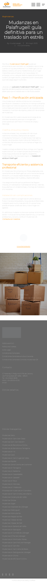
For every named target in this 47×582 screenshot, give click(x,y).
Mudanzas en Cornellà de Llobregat (15, 533)
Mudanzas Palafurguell (11, 510)
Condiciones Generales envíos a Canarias (17, 356)
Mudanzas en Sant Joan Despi (13, 439)
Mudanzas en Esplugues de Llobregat (16, 552)
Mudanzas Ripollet (9, 461)
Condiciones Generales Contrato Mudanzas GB (20, 360)
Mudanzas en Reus (9, 481)
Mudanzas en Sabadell (10, 478)
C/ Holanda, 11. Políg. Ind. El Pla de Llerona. (17, 374)
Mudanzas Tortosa (9, 500)
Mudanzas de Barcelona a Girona (14, 445)
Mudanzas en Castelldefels (12, 474)
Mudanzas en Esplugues (11, 530)
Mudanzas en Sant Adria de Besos (15, 549)
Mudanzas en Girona (10, 556)
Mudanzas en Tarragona (11, 468)
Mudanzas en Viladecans (11, 487)
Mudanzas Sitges (8, 504)
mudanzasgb (15, 43)
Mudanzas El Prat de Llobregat (13, 536)
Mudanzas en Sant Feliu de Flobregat (16, 543)
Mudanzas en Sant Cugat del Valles (15, 458)
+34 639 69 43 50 (13, 380)
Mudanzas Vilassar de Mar (12, 520)
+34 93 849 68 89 (11, 378)
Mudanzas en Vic (8, 452)
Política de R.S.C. (8, 343)
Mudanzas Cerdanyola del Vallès (14, 497)
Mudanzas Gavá (8, 455)
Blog (4, 16)
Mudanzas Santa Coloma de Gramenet (17, 465)
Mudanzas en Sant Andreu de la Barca (16, 494)
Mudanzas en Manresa (11, 484)
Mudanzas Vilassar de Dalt (12, 523)
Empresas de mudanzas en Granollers (16, 491)
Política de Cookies (9, 347)
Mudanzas (10, 16)
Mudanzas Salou (8, 435)
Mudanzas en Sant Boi (10, 546)
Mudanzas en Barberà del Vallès (14, 526)
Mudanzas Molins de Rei (11, 513)
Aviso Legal (6, 350)
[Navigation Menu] (43, 4)
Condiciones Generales (11, 353)
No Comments (24, 45)
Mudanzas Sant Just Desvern (13, 442)
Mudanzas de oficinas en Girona (14, 559)
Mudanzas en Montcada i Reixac (14, 539)
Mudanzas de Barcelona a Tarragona (16, 448)
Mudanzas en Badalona (11, 471)
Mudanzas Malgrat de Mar (12, 517)
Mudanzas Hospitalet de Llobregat (15, 507)
